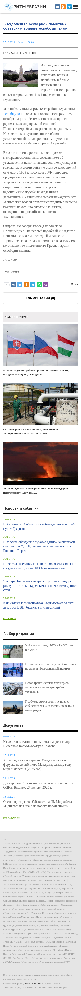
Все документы (11, 817)
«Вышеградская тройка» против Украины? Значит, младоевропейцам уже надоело (40, 350)
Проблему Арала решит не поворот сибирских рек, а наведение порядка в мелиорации (49, 706)
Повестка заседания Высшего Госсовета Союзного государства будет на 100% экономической (40, 566)
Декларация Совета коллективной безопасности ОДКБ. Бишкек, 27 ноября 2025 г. (38, 785)
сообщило (12, 114)
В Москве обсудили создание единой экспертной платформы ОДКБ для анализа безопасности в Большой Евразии (39, 546)
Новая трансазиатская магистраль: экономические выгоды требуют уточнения (47, 687)
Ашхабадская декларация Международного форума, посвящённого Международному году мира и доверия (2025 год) (37, 764)
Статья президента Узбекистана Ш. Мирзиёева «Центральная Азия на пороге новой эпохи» (37, 804)
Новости (22, 42)
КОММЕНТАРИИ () (40, 298)
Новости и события (19, 53)
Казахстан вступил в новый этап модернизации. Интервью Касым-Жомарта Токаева (38, 744)
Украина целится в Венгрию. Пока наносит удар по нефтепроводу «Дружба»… (40, 468)
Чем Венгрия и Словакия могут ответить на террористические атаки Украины (40, 409)
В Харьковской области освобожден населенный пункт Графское (39, 526)
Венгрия (14, 271)
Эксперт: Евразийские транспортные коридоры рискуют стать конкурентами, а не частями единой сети (40, 585)
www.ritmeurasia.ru (34, 983)
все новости (9, 618)
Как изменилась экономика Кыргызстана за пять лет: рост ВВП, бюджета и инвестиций (38, 605)
